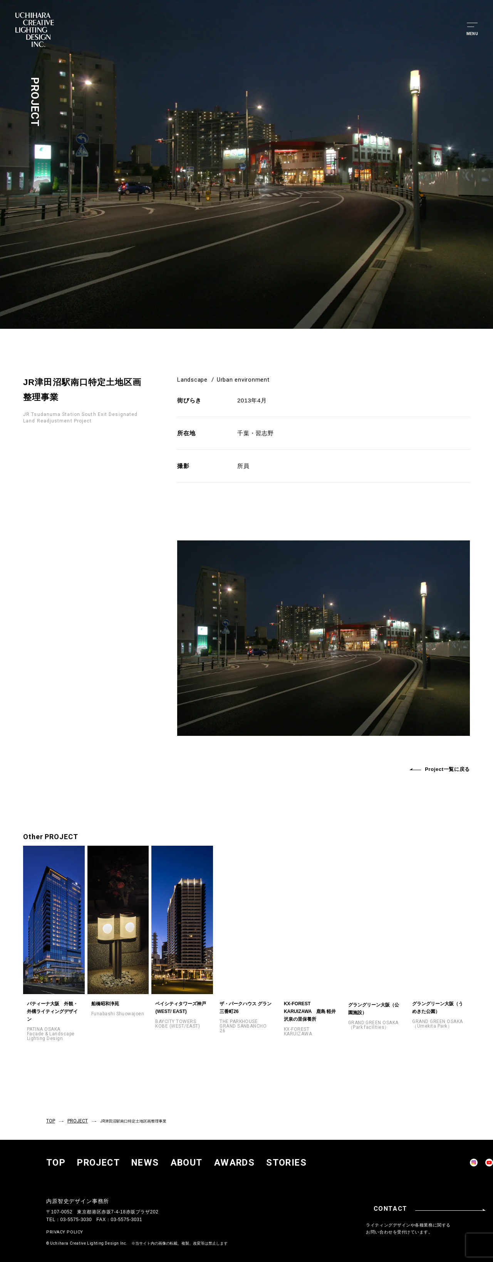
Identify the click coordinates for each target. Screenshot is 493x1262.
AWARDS (160, 1159)
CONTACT (437, 1205)
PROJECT (74, 1120)
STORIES (190, 1159)
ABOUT (131, 1159)
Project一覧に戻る (439, 769)
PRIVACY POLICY (64, 1228)
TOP (50, 1120)
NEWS (106, 1159)
